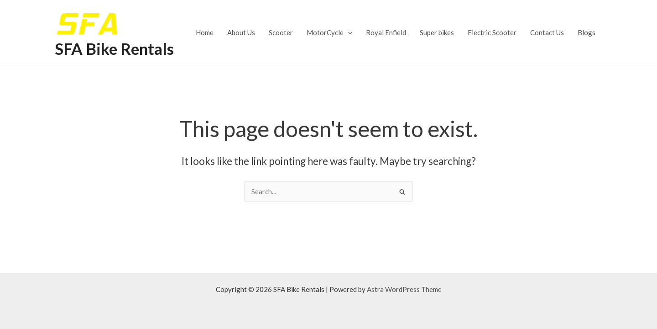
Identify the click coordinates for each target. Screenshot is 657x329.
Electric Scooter (492, 32)
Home (205, 32)
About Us (241, 32)
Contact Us (547, 32)
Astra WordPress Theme (404, 289)
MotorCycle (329, 32)
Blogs (586, 32)
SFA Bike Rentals (114, 48)
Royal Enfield (386, 32)
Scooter (281, 32)
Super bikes (437, 32)
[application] (348, 32)
